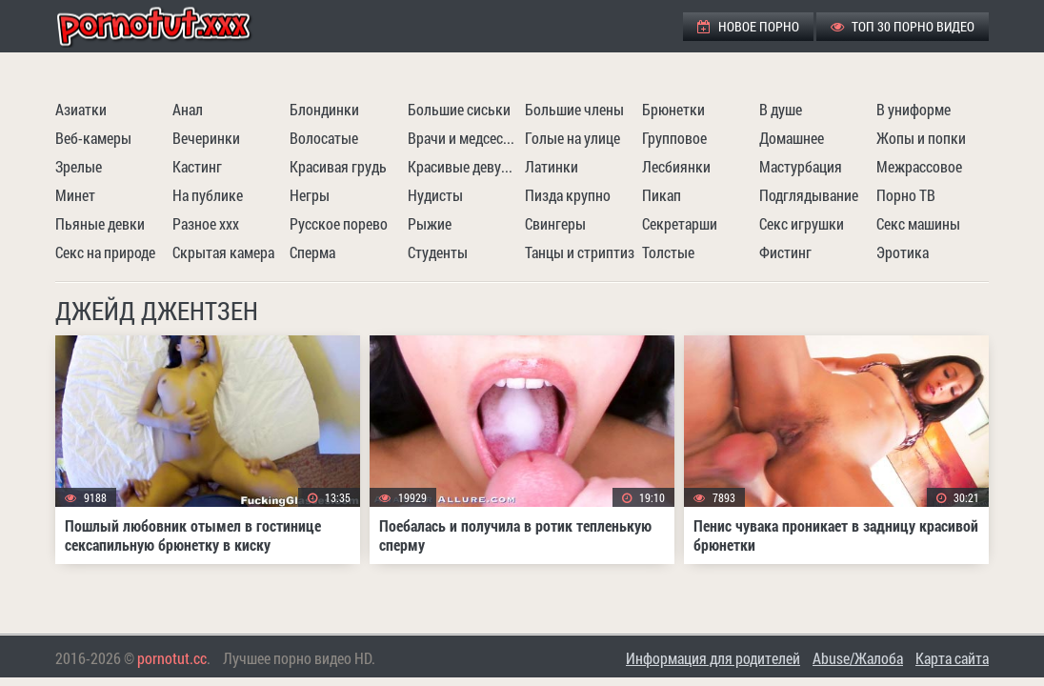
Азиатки (81, 109)
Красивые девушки (464, 166)
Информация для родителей (713, 658)
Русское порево (339, 223)
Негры (310, 195)
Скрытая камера (223, 252)
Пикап (661, 195)
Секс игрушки (801, 223)
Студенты (438, 252)
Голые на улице (572, 138)
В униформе (913, 109)
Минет (75, 195)
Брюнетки (673, 109)
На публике (207, 195)
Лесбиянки (676, 166)
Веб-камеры (93, 138)
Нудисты (435, 195)
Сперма (312, 252)
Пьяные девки (100, 223)
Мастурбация (800, 166)
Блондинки (324, 109)
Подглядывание (808, 195)
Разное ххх (205, 223)
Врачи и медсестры (464, 138)
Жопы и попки (921, 138)
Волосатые (324, 138)
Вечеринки (206, 138)
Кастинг (197, 166)
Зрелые (78, 166)
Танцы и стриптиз (579, 252)
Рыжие (430, 223)
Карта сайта (952, 658)
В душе (780, 109)
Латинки (551, 166)
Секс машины (918, 223)
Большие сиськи (459, 109)
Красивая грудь (338, 166)
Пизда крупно (568, 195)
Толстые (668, 252)
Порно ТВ (905, 195)
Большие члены (574, 109)
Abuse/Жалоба (858, 658)
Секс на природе (105, 252)
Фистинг (785, 252)
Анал (187, 109)
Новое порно (748, 26)
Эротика (902, 252)
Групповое (674, 138)
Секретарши (679, 223)
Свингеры (555, 223)
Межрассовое (919, 166)
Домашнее (791, 138)
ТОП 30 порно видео (902, 26)
